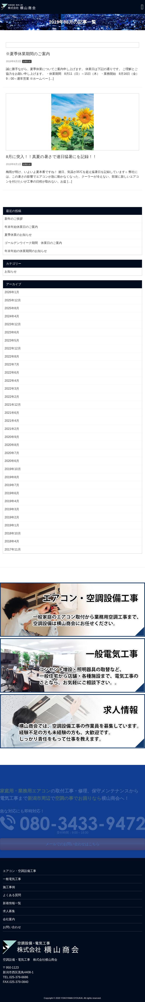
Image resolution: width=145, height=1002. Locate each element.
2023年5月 (12, 340)
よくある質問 (12, 895)
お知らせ (11, 271)
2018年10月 (13, 533)
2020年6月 (12, 460)
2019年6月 (12, 493)
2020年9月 (12, 437)
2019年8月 (12, 477)
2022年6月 (12, 372)
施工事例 (9, 887)
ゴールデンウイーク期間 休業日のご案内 (33, 242)
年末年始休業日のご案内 (21, 226)
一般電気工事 (12, 879)
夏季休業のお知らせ (18, 234)
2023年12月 (13, 324)
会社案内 (9, 919)
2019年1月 (12, 525)
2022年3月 (12, 388)
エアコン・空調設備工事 (19, 871)
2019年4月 (12, 501)
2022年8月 (12, 356)
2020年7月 (12, 453)
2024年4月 (12, 316)
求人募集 (9, 911)
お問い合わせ (12, 927)
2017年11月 (13, 549)
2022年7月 (12, 364)
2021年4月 (12, 420)
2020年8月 (12, 444)
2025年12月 (13, 300)
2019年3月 (12, 509)
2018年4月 (12, 541)
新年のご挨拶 (14, 218)
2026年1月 (12, 292)
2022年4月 (12, 380)
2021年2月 (12, 428)
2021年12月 (13, 404)
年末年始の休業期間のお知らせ (26, 251)
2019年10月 (13, 469)
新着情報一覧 (12, 903)
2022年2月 (12, 396)
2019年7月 (12, 485)
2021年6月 (12, 412)
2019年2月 (12, 517)
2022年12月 (13, 348)
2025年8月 (12, 308)
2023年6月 (12, 332)
